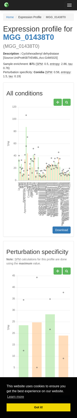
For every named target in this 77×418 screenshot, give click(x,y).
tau (70, 64)
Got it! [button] (38, 407)
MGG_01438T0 (28, 37)
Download (61, 230)
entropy (55, 64)
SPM (40, 64)
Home (10, 17)
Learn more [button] (15, 396)
